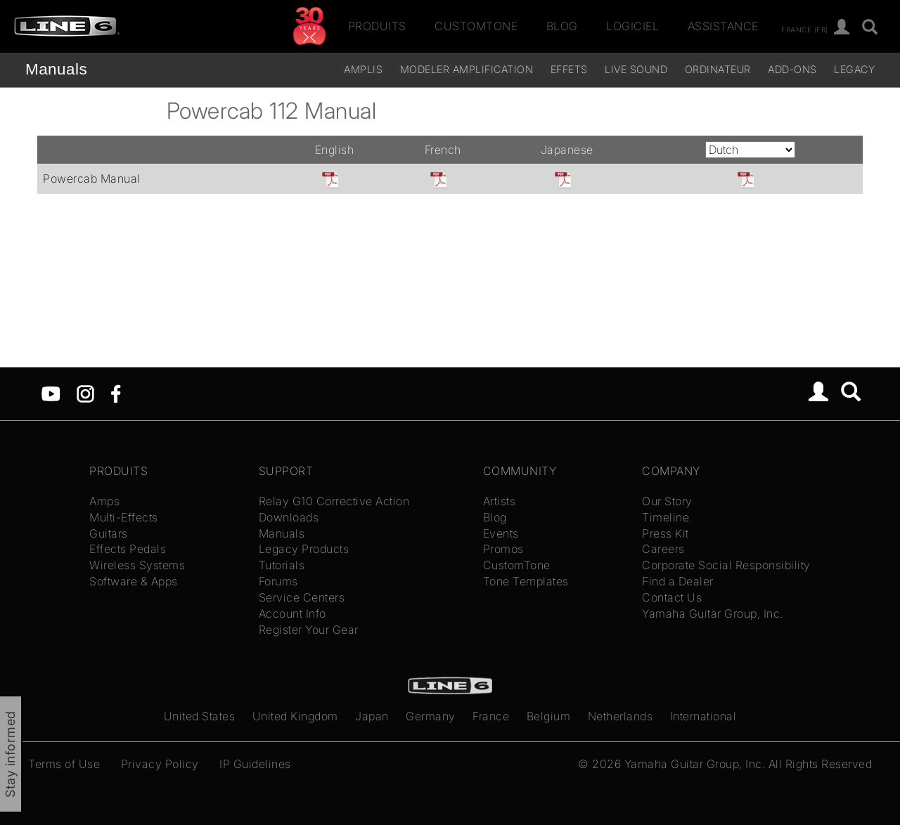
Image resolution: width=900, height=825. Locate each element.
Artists (499, 501)
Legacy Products (304, 549)
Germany (431, 716)
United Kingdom (295, 716)
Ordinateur (718, 69)
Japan (372, 716)
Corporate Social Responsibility (726, 565)
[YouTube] (51, 393)
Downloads (289, 517)
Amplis (363, 69)
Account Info (292, 613)
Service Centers (302, 597)
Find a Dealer (678, 581)
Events (501, 533)
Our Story (667, 501)
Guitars (108, 533)
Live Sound (636, 69)
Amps (104, 501)
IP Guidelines (255, 764)
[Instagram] (85, 393)
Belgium (549, 716)
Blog (562, 26)
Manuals (56, 69)
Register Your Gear (309, 630)
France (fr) (804, 29)
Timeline (665, 517)
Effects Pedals (127, 549)
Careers (663, 549)
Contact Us (672, 597)
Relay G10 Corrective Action (334, 501)
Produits (377, 26)
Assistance (723, 26)
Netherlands (620, 716)
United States (200, 716)
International (703, 716)
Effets (569, 69)
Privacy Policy (160, 764)
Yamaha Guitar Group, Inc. (712, 613)
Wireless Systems (137, 565)
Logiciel (632, 26)
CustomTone (476, 26)
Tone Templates (526, 581)
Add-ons (792, 69)
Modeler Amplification (467, 69)
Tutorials (282, 565)
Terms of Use (64, 764)
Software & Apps (133, 581)
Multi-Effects (123, 517)
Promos (503, 549)
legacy (854, 69)
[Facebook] (115, 393)
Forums (278, 581)
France (490, 716)
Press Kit (665, 533)
